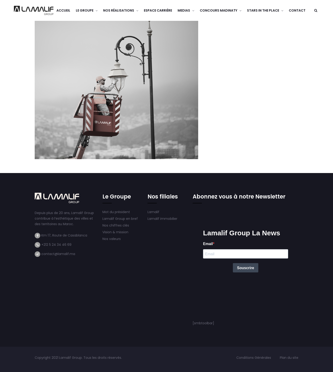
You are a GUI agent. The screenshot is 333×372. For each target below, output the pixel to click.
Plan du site (289, 357)
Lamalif (153, 212)
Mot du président (116, 212)
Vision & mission (115, 232)
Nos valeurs (112, 238)
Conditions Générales (254, 357)
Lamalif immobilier (162, 218)
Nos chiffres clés (115, 225)
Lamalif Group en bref (120, 218)
